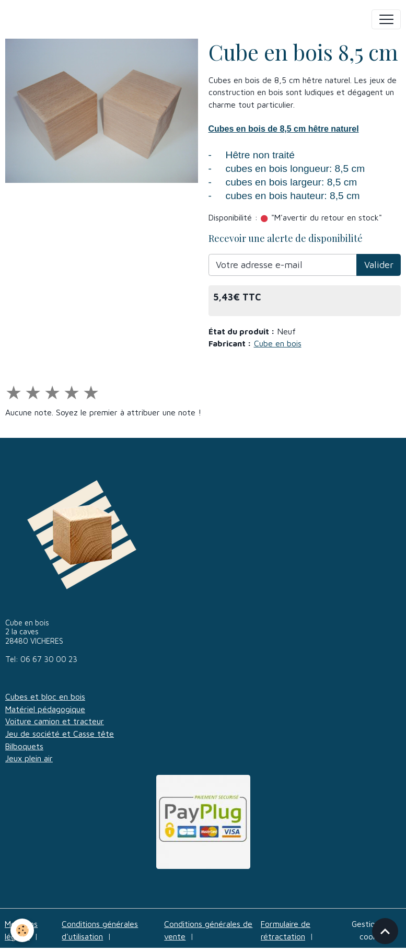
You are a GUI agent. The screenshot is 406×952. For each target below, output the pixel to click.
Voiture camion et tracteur (54, 721)
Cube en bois (277, 343)
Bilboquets (24, 746)
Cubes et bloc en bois (45, 696)
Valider (378, 264)
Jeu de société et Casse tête (59, 733)
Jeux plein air (29, 758)
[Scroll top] (385, 931)
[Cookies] (22, 930)
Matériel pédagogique (45, 709)
